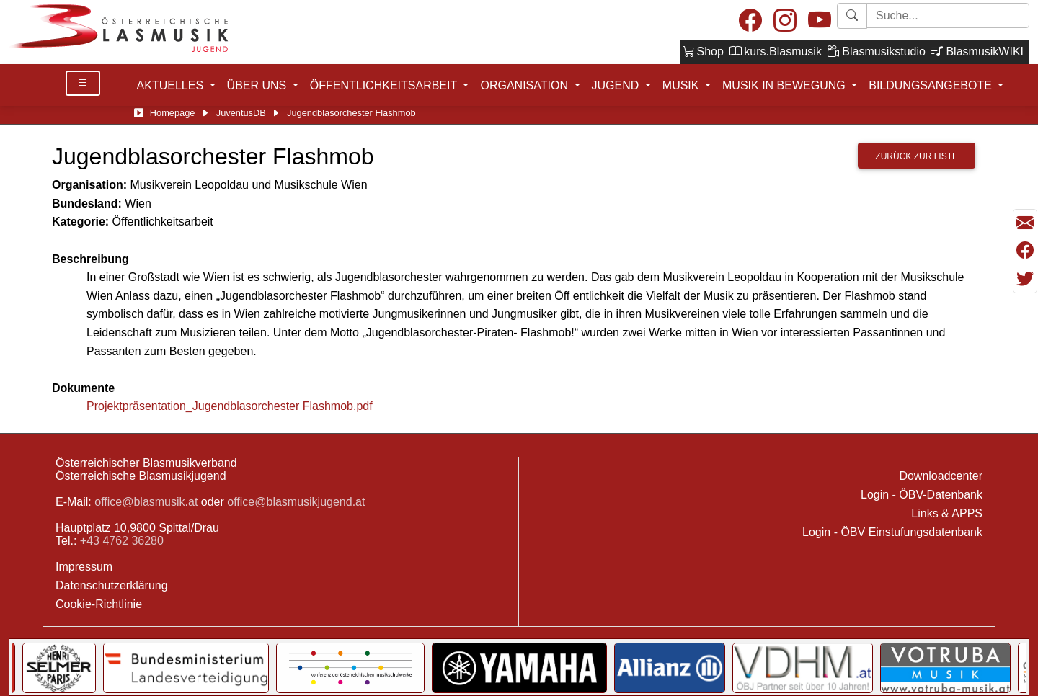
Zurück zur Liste (916, 156)
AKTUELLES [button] (172, 85)
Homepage (172, 112)
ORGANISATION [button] (525, 85)
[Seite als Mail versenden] (1025, 223)
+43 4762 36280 (122, 541)
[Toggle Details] (83, 83)
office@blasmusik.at (146, 502)
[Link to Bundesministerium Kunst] (609, 668)
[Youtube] (819, 21)
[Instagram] (785, 21)
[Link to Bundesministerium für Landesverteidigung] (929, 668)
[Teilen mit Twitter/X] (1025, 279)
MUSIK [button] (682, 85)
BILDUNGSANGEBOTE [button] (932, 85)
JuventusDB (241, 112)
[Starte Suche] (947, 15)
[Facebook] (750, 21)
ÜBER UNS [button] (258, 85)
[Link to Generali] (733, 668)
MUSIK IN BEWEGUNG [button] (785, 85)
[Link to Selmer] (803, 668)
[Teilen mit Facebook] (1025, 250)
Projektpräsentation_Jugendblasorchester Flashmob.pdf (229, 406)
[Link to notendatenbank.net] (445, 668)
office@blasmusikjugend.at (296, 502)
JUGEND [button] (617, 85)
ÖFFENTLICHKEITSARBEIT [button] (385, 85)
